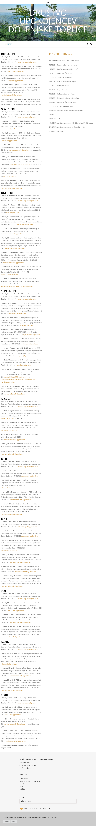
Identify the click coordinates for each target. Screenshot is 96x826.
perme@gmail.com (9, 176)
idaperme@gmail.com (15, 81)
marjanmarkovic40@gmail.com (11, 188)
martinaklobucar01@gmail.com (11, 95)
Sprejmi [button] (6, 821)
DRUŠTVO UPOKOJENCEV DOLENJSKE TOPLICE (48, 20)
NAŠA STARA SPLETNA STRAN (30, 781)
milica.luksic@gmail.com (9, 129)
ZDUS (21, 786)
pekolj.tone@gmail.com (25, 365)
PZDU (21, 784)
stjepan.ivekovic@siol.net (31, 335)
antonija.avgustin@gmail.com (28, 62)
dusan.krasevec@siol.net (29, 476)
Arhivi (21, 797)
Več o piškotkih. (52, 817)
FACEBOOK (23, 779)
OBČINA (22, 789)
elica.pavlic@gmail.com (16, 71)
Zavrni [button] (13, 821)
